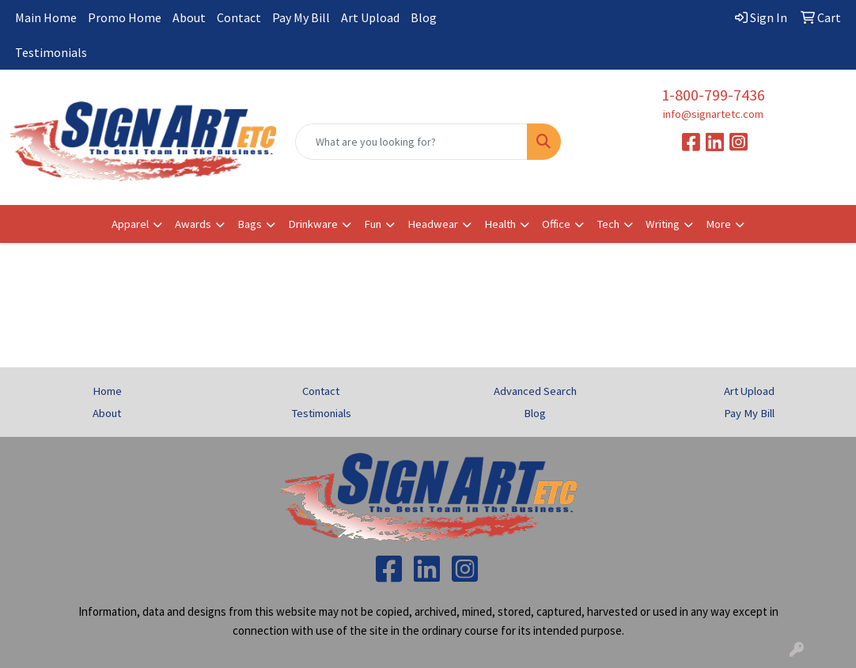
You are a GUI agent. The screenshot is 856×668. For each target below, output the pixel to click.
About (189, 17)
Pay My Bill (301, 17)
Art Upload (370, 17)
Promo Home (124, 17)
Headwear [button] (432, 224)
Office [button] (556, 224)
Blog (424, 17)
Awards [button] (193, 224)
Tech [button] (608, 224)
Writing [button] (663, 224)
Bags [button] (249, 224)
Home (107, 391)
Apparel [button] (130, 224)
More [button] (718, 224)
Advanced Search (535, 391)
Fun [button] (372, 224)
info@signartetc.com (713, 114)
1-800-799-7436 (713, 94)
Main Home (46, 17)
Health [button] (500, 224)
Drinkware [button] (313, 224)
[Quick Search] (411, 141)
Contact (239, 17)
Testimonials (51, 52)
